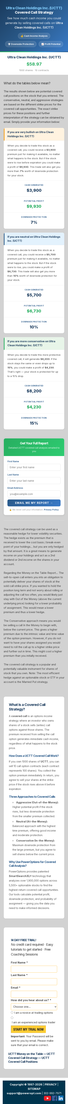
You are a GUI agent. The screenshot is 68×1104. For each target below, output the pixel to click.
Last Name (13, 474)
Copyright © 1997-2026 (26, 1084)
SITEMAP (34, 1089)
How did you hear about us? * (31, 1000)
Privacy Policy (51, 509)
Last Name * (19, 975)
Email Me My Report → (34, 503)
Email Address (15, 488)
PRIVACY (51, 1084)
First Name (13, 461)
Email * (15, 987)
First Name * (19, 962)
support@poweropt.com (24, 1093)
